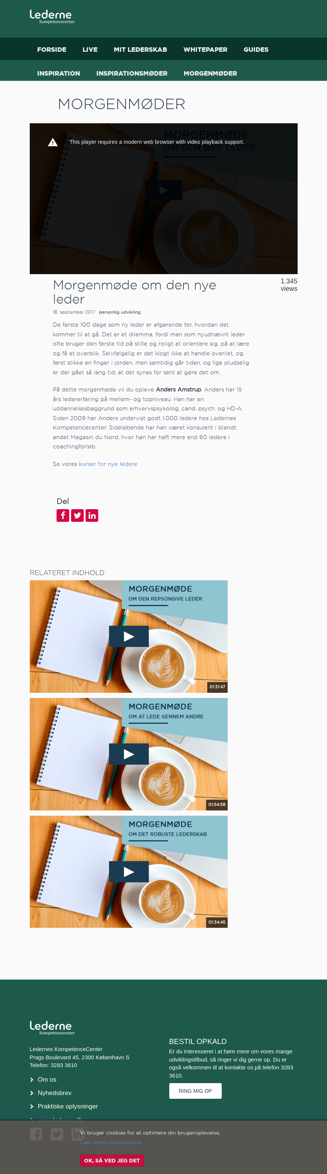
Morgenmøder (210, 73)
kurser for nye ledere (108, 464)
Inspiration (58, 73)
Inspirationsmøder (131, 73)
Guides (256, 49)
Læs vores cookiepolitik (110, 1142)
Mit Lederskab (140, 49)
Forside (51, 49)
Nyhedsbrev (55, 1093)
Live (90, 49)
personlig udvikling (120, 312)
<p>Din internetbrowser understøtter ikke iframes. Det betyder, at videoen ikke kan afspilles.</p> (164, 198)
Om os (47, 1079)
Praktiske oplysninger (68, 1106)
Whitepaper (205, 49)
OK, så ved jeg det (112, 1161)
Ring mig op (195, 1091)
